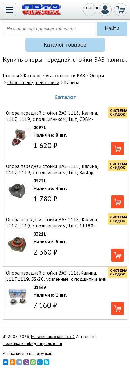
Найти (112, 28)
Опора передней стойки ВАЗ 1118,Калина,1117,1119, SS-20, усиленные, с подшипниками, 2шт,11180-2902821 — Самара (57, 279)
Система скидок (118, 112)
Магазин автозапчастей (53, 336)
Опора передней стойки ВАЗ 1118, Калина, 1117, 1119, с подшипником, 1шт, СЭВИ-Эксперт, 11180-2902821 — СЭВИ (52, 119)
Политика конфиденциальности (32, 343)
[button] (9, 9)
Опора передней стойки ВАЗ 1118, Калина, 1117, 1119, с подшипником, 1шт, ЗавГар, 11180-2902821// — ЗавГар (52, 172)
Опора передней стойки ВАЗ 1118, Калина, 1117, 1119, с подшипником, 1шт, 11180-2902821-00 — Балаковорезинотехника (52, 225)
